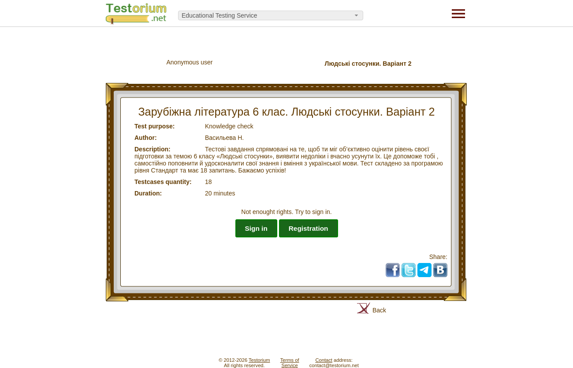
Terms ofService (289, 362)
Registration (308, 228)
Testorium (259, 360)
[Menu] (458, 13)
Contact (323, 360)
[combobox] (270, 15)
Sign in (256, 228)
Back (379, 310)
